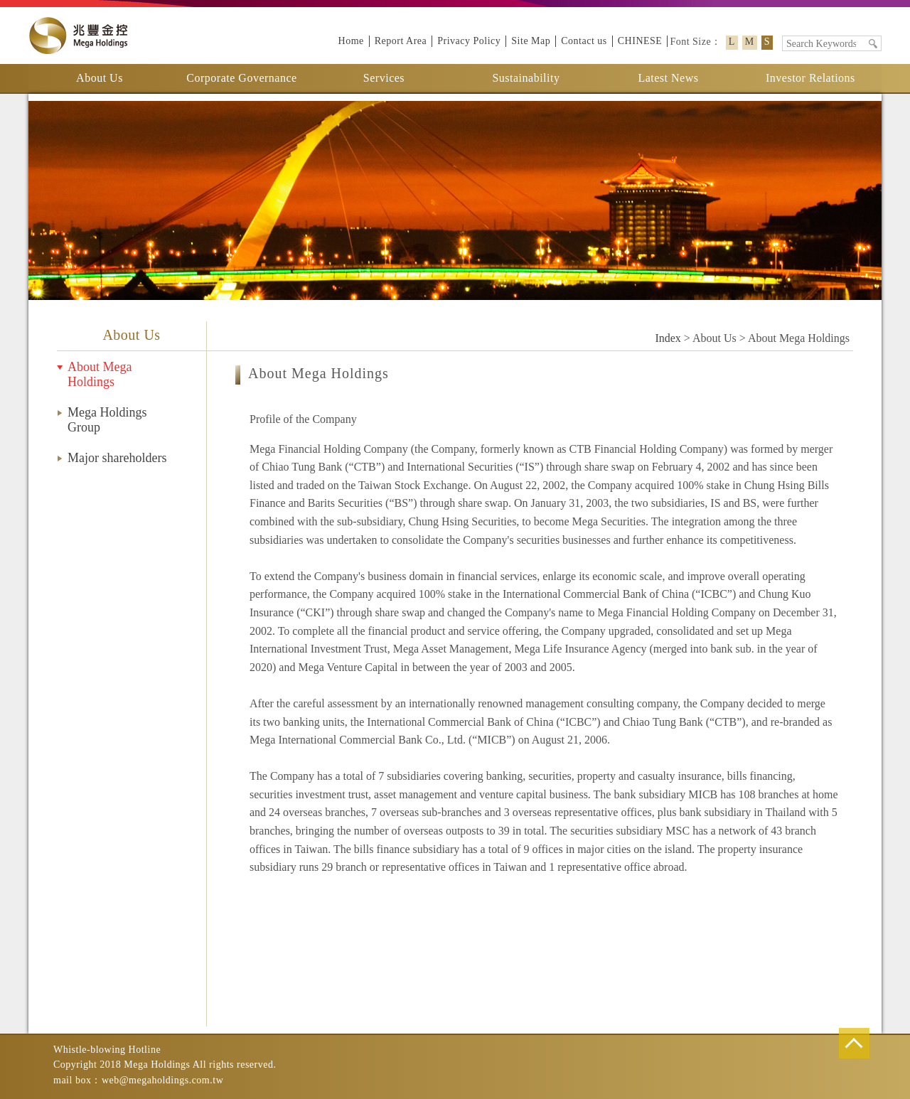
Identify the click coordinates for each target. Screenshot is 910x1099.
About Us (99, 78)
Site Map (530, 41)
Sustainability (526, 78)
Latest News (668, 78)
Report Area (401, 41)
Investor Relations (810, 78)
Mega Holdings (78, 35)
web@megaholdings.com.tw (162, 1080)
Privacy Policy (468, 41)
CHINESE (640, 41)
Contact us (584, 41)
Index (667, 338)
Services (384, 78)
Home (351, 41)
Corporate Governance (241, 78)
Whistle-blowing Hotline (107, 1049)
